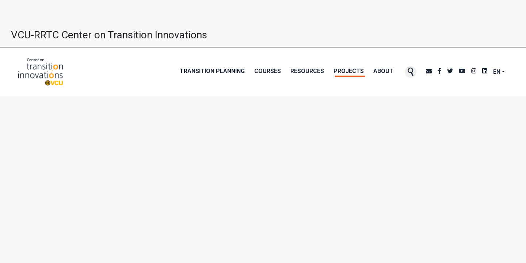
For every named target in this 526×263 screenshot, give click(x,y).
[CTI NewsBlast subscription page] (429, 72)
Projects (348, 71)
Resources (307, 71)
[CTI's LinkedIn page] (484, 72)
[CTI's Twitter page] (450, 72)
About (383, 71)
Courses (267, 71)
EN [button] (496, 71)
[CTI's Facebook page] (439, 72)
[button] (410, 72)
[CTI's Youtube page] (462, 72)
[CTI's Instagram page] (473, 72)
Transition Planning (212, 71)
